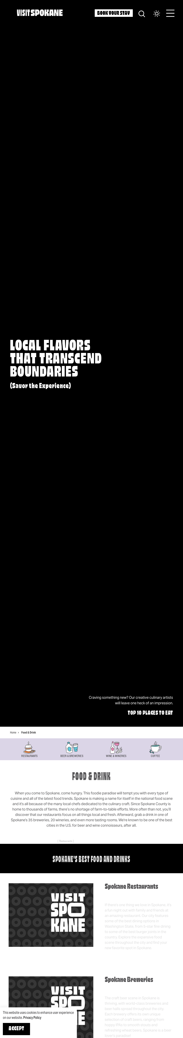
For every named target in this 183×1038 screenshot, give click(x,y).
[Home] (40, 12)
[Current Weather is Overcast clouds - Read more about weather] (153, 14)
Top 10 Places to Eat (150, 713)
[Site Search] (142, 13)
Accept (16, 1029)
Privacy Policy (32, 1017)
